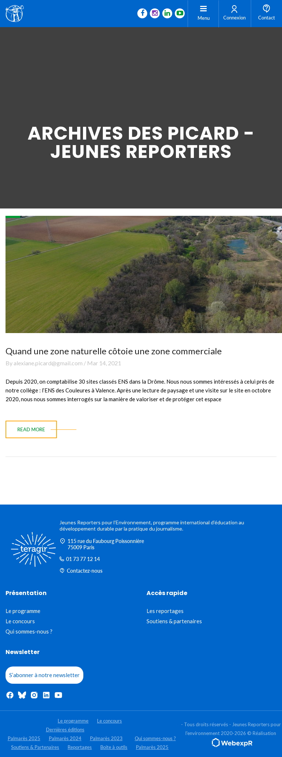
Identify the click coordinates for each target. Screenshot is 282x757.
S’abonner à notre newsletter (44, 675)
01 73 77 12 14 (79, 559)
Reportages (80, 747)
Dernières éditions (65, 729)
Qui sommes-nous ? (29, 631)
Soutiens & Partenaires (35, 747)
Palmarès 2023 (106, 738)
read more (31, 429)
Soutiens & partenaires (174, 621)
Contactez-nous (80, 571)
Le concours (20, 621)
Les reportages (165, 611)
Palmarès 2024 (65, 738)
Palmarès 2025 (24, 738)
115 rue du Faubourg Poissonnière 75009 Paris (101, 544)
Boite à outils (113, 747)
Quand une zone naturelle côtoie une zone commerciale (114, 351)
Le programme (23, 611)
